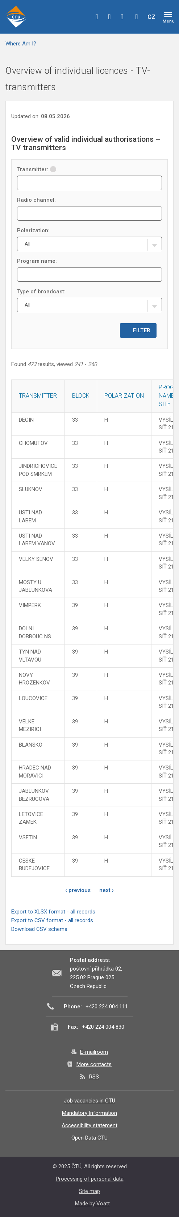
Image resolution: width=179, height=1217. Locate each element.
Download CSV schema (39, 929)
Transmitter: (36, 169)
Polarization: (33, 230)
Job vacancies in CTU (89, 1100)
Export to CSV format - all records (52, 920)
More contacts (94, 1064)
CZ (151, 16)
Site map (89, 1191)
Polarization (124, 395)
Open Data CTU (89, 1137)
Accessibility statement (89, 1125)
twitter (109, 16)
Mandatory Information (89, 1113)
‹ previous (78, 890)
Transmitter (38, 395)
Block (81, 395)
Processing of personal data (90, 1179)
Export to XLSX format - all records (53, 911)
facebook (96, 16)
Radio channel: (36, 200)
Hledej (136, 16)
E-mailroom (94, 1052)
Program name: (37, 261)
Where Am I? (20, 43)
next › (106, 890)
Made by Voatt (92, 1203)
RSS (94, 1076)
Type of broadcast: (41, 291)
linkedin (122, 16)
